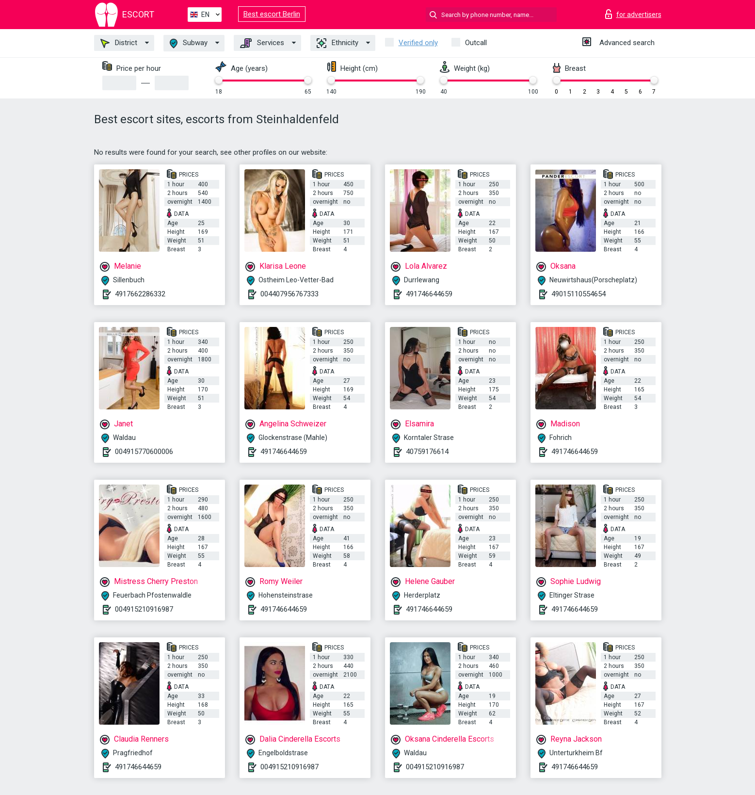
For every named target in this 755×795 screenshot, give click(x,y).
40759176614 (427, 451)
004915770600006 (144, 451)
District (118, 43)
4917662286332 (140, 294)
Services (262, 43)
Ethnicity (337, 43)
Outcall (476, 42)
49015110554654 (578, 294)
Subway (189, 43)
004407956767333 (289, 294)
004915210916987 (144, 609)
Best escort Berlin (271, 14)
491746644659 (429, 294)
